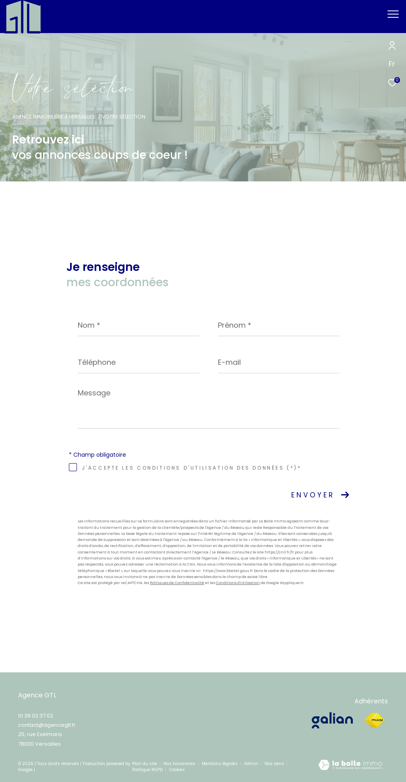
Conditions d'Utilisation (238, 582)
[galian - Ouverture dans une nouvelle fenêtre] (333, 720)
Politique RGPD (147, 770)
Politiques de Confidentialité (177, 582)
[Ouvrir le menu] (393, 14)
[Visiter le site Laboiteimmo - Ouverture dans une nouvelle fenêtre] (350, 767)
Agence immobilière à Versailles (53, 116)
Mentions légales (220, 764)
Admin (251, 764)
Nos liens (275, 764)
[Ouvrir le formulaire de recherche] (349, 16)
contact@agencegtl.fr (47, 725)
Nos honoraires (180, 764)
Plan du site (145, 764)
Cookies (177, 769)
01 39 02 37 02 (35, 716)
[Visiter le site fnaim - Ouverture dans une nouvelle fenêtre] (374, 720)
